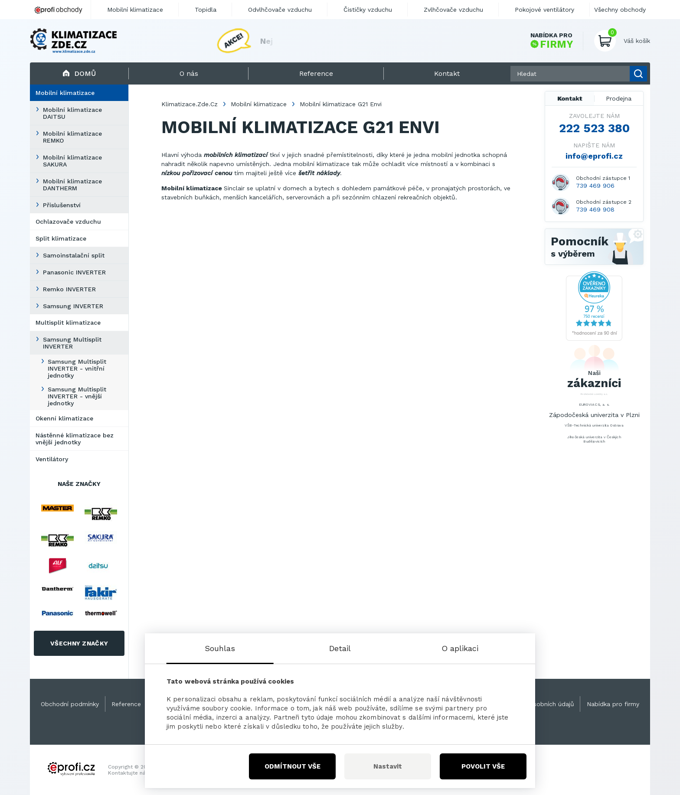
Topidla (205, 9)
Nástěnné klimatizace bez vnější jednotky (75, 439)
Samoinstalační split (74, 255)
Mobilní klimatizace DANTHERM (72, 185)
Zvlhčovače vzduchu (453, 9)
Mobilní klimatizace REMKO (72, 137)
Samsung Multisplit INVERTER (72, 343)
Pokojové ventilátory (544, 9)
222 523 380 (594, 128)
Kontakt (570, 98)
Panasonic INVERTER (74, 272)
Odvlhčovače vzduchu (280, 9)
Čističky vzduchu (367, 9)
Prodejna (618, 98)
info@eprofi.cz (594, 155)
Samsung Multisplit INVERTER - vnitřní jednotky (77, 368)
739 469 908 (595, 209)
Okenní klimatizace (64, 418)
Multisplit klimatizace (68, 322)
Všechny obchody (620, 9)
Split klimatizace (61, 238)
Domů (79, 73)
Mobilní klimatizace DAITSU (72, 113)
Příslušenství (62, 205)
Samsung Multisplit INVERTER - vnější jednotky (77, 396)
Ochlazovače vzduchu (68, 221)
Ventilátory (52, 459)
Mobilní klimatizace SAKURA (72, 161)
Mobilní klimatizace (65, 92)
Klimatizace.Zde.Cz (189, 104)
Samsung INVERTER (73, 306)
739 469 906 (595, 185)
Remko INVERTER (69, 289)
